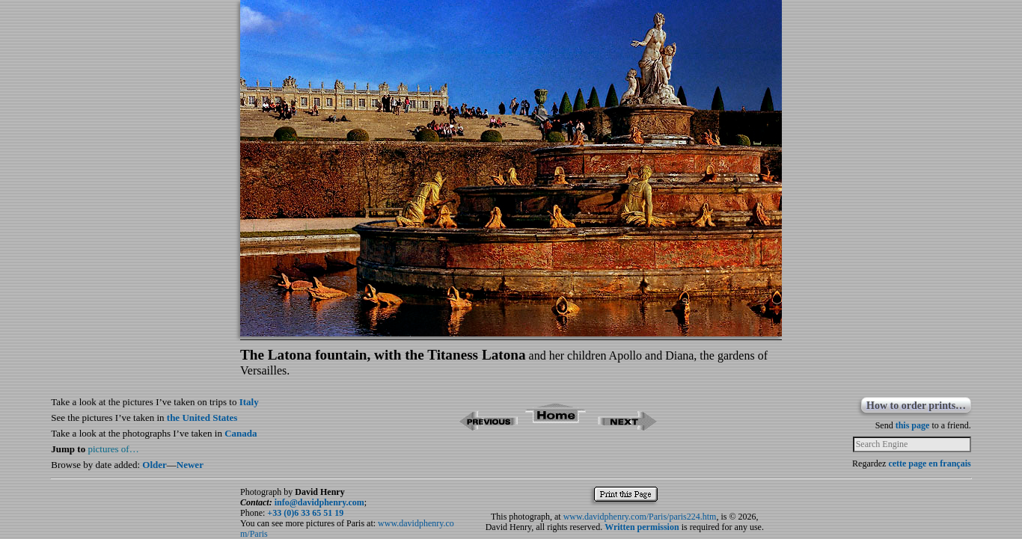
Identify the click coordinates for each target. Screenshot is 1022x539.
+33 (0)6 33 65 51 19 (305, 513)
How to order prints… (916, 405)
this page (913, 425)
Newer (190, 464)
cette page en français (929, 463)
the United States (202, 417)
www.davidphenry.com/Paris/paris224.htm (640, 516)
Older (154, 464)
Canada (240, 433)
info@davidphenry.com (319, 502)
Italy (249, 401)
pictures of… (113, 449)
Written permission (642, 527)
